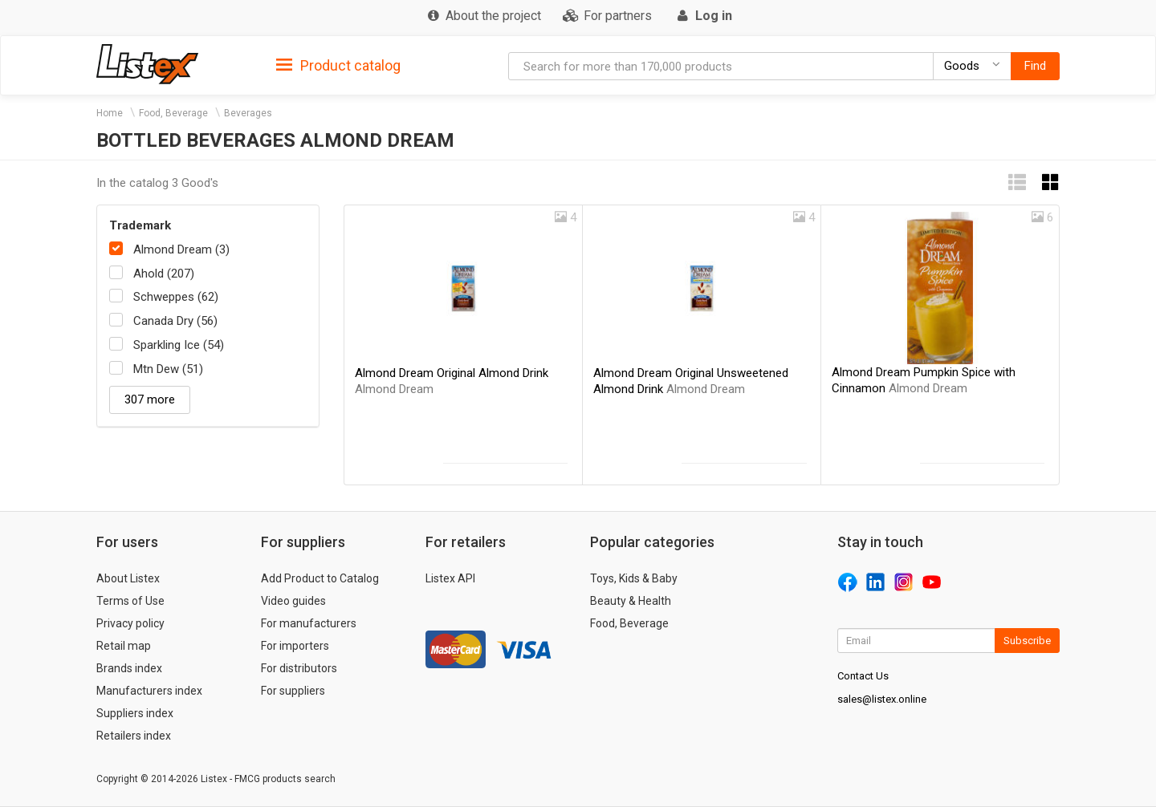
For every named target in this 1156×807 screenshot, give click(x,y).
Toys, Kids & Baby (634, 578)
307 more (149, 399)
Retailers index (133, 735)
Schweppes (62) (175, 297)
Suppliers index (134, 713)
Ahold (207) (163, 273)
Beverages (248, 113)
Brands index (129, 668)
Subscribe (1027, 641)
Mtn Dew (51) (168, 369)
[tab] (338, 65)
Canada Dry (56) (175, 321)
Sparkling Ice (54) (178, 345)
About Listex (128, 578)
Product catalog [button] (338, 65)
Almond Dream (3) (181, 249)
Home (109, 113)
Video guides (293, 600)
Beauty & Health (630, 600)
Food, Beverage (173, 113)
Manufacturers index (149, 690)
